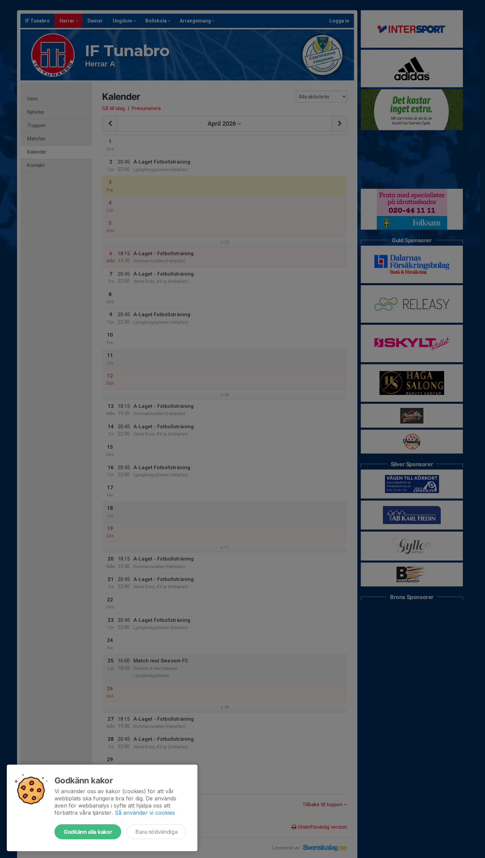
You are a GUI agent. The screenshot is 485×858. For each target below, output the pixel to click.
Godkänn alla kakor (88, 831)
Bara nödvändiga (156, 831)
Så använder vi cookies (145, 812)
